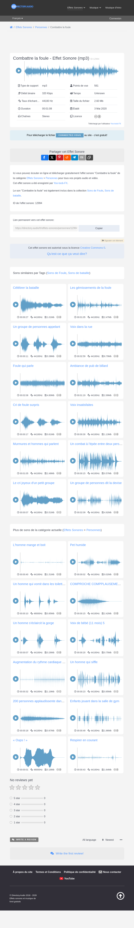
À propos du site (22, 915)
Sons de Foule (95, 190)
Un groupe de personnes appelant (36, 326)
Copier (97, 227)
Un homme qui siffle (84, 705)
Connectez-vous (70, 135)
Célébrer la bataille (26, 287)
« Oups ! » (20, 784)
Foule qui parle (23, 365)
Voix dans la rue (81, 326)
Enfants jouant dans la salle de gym (94, 745)
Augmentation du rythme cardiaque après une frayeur (50, 705)
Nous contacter (112, 915)
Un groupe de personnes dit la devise (96, 483)
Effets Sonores (35, 178)
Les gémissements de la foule (90, 287)
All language (89, 883)
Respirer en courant (84, 784)
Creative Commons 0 (92, 247)
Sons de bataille (78, 273)
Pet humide (78, 588)
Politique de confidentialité (80, 915)
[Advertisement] (67, 539)
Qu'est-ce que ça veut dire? (67, 254)
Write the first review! (67, 897)
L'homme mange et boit (29, 588)
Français (16, 18)
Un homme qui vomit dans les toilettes (39, 627)
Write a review (24, 883)
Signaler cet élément (112, 240)
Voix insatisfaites (81, 405)
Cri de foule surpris (26, 405)
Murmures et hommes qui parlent (36, 444)
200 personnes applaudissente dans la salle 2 (44, 745)
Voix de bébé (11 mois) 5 (87, 666)
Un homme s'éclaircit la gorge (33, 666)
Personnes (52, 178)
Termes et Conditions (48, 915)
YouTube (69, 922)
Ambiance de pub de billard (89, 365)
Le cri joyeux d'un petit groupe (33, 483)
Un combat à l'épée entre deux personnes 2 (100, 444)
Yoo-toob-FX (116, 124)
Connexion (115, 18)
